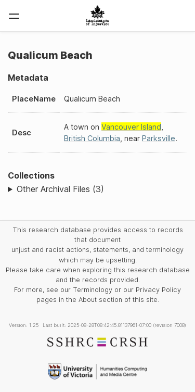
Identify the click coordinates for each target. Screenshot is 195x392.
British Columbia (92, 138)
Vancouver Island (131, 126)
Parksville (158, 138)
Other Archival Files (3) (60, 189)
